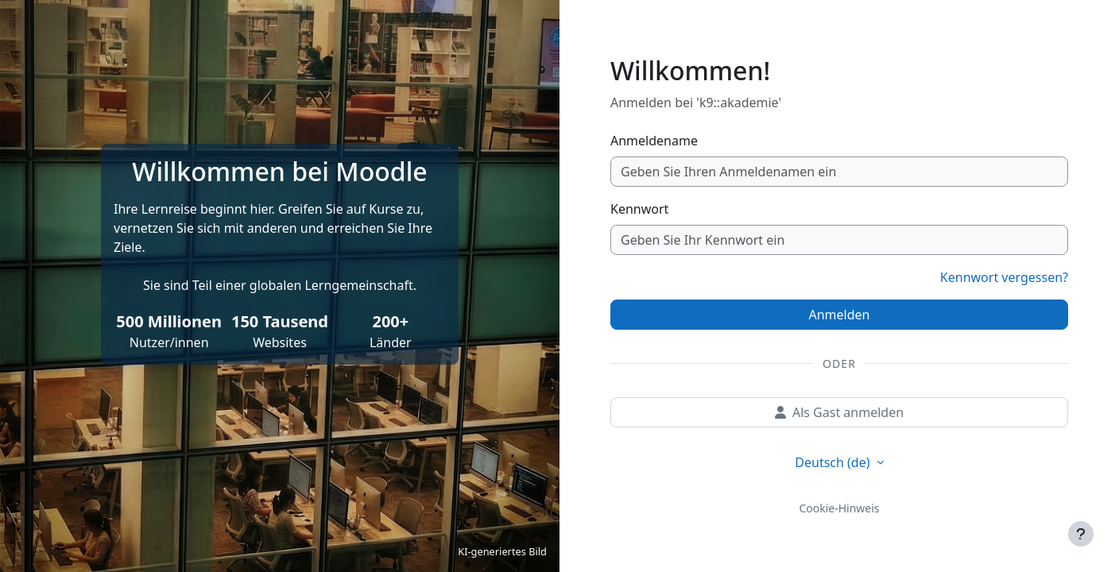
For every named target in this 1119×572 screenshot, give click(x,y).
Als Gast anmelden (839, 412)
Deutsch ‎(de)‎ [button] (834, 462)
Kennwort (639, 209)
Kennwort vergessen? (1004, 277)
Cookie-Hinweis (839, 508)
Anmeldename (654, 140)
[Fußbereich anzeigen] (1081, 534)
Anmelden (839, 314)
